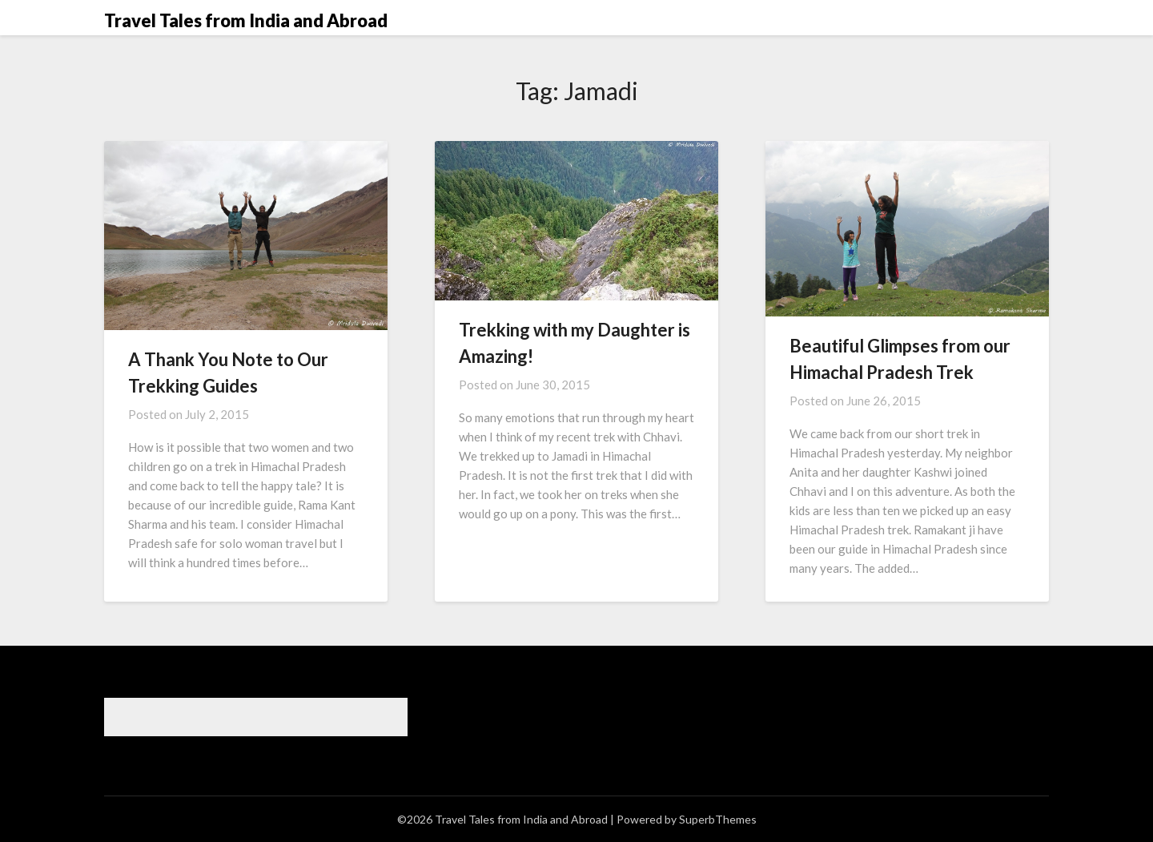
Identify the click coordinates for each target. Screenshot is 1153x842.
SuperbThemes (718, 819)
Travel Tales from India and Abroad (246, 20)
